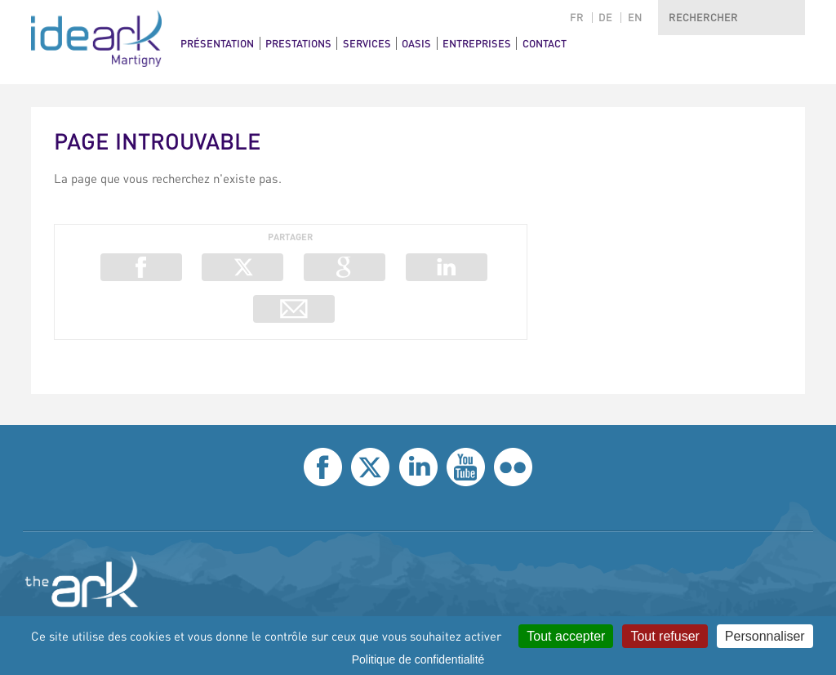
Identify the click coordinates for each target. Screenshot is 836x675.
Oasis (416, 43)
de (605, 17)
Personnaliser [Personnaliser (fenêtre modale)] (765, 636)
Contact (544, 43)
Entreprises (476, 43)
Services (367, 43)
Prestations (298, 43)
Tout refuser (664, 636)
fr (577, 17)
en (635, 17)
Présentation (217, 43)
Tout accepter (566, 636)
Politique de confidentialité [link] (418, 659)
